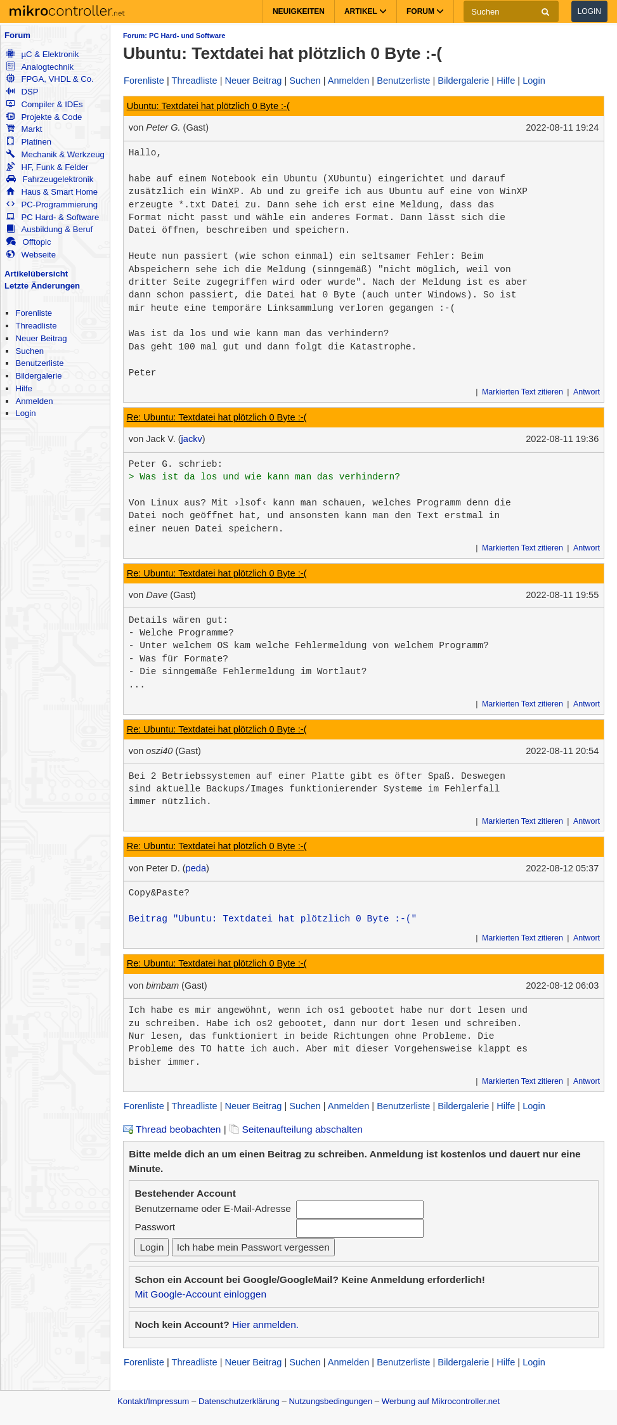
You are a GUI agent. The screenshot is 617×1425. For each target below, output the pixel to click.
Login (589, 11)
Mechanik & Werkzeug (55, 154)
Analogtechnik (40, 67)
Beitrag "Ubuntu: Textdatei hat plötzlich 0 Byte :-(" (273, 919)
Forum (17, 35)
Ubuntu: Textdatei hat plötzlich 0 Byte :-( (208, 106)
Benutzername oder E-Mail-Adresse (212, 1208)
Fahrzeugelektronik (49, 179)
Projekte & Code (44, 117)
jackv (191, 439)
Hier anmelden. (265, 1324)
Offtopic (28, 242)
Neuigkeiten (299, 11)
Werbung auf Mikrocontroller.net (441, 1401)
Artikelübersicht (36, 273)
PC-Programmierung (52, 204)
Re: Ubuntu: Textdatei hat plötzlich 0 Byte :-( (217, 417)
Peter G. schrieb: (176, 464)
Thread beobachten (172, 1129)
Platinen (28, 141)
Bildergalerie (38, 376)
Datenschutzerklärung (239, 1401)
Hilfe (23, 388)
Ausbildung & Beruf (49, 229)
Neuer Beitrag (41, 338)
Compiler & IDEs (44, 104)
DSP (22, 91)
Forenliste (33, 313)
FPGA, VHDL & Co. (49, 79)
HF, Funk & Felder (47, 167)
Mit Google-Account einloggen (200, 1294)
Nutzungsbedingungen (331, 1401)
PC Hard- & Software (52, 217)
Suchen (29, 351)
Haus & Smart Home (52, 192)
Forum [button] (425, 11)
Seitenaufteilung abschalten (296, 1129)
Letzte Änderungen (42, 285)
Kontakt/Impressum (153, 1401)
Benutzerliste (39, 363)
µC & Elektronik (42, 54)
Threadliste (35, 325)
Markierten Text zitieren (522, 391)
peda (196, 868)
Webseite (31, 254)
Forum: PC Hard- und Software (174, 35)
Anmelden (34, 401)
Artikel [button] (365, 11)
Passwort (154, 1226)
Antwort (586, 391)
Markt (24, 129)
